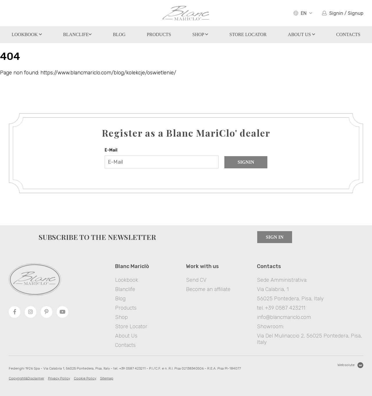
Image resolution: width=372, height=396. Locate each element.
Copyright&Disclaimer (26, 378)
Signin (246, 162)
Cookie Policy (85, 378)
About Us (301, 34)
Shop (200, 34)
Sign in (275, 237)
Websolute (350, 365)
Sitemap (106, 378)
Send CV (196, 280)
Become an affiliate (208, 289)
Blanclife (77, 34)
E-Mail (111, 150)
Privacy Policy (59, 378)
